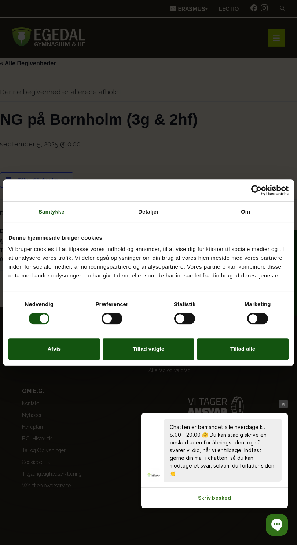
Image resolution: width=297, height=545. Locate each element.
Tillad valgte (148, 349)
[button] (277, 525)
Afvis (54, 349)
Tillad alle (242, 349)
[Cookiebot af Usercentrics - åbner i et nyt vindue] (256, 190)
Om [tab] (245, 211)
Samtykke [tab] (51, 211)
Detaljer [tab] (148, 211)
